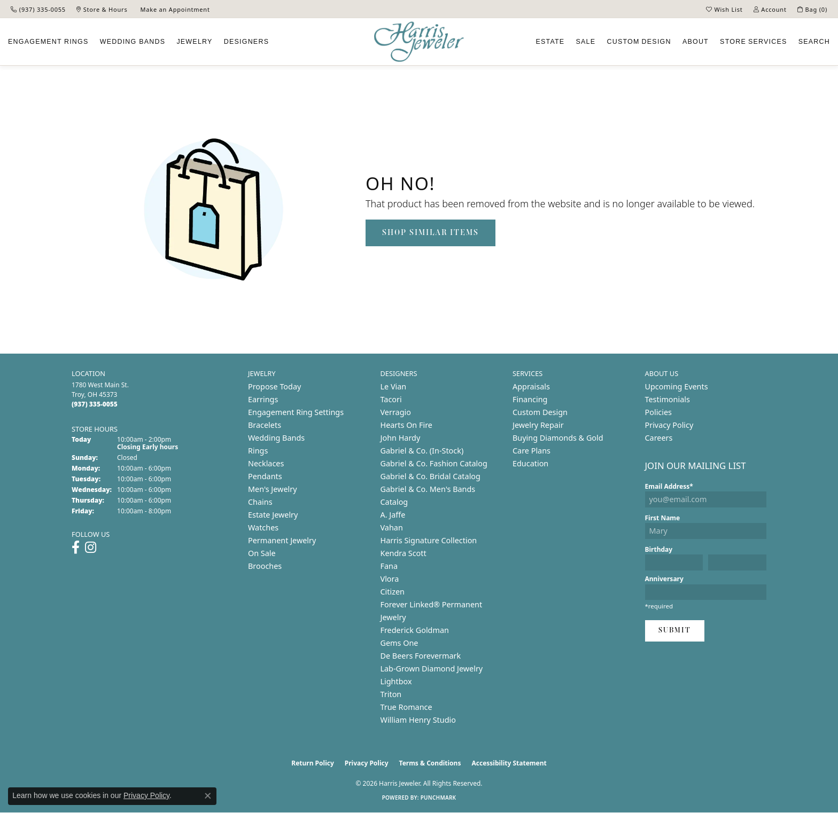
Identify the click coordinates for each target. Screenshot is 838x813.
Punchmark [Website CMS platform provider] (438, 797)
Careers (659, 438)
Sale (586, 41)
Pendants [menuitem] (265, 476)
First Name (662, 517)
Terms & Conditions (430, 763)
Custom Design (540, 412)
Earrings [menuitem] (263, 399)
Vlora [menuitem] (390, 579)
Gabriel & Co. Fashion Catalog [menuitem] (434, 463)
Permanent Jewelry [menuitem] (282, 540)
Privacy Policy (669, 425)
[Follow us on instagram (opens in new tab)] (90, 547)
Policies (658, 412)
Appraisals (531, 386)
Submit (674, 630)
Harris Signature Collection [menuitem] (429, 540)
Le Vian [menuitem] (394, 386)
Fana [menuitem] (389, 566)
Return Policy (312, 763)
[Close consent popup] (208, 796)
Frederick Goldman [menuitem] (415, 630)
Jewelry (194, 41)
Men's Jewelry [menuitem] (272, 489)
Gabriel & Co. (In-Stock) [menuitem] (422, 450)
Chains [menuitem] (260, 502)
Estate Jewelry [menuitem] (273, 515)
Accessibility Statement (508, 763)
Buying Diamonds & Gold (558, 438)
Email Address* (669, 486)
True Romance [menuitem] (406, 707)
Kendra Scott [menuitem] (403, 553)
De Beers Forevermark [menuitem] (421, 656)
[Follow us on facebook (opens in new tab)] (76, 547)
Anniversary (664, 578)
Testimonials (667, 399)
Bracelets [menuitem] (264, 425)
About (695, 41)
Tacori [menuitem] (391, 399)
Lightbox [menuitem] (396, 681)
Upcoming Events (676, 386)
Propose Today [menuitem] (274, 386)
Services (753, 41)
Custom (639, 41)
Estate (550, 41)
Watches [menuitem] (263, 527)
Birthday (659, 549)
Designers (246, 41)
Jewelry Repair (538, 425)
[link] (38, 9)
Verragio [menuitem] (396, 412)
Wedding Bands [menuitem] (276, 438)
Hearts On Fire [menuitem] (406, 425)
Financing (530, 399)
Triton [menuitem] (391, 694)
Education (530, 463)
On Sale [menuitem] (262, 553)
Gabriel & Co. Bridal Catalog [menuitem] (430, 476)
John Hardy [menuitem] (401, 438)
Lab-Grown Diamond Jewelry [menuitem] (432, 668)
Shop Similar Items (430, 233)
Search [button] (814, 41)
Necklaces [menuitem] (266, 463)
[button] (724, 9)
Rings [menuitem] (258, 450)
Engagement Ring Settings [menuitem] (296, 412)
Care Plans (531, 450)
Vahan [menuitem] (392, 527)
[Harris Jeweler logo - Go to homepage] (419, 42)
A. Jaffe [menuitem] (393, 515)
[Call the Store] (95, 404)
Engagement (48, 41)
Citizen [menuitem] (393, 592)
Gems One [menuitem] (399, 643)
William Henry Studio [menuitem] (418, 720)
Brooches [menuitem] (265, 566)
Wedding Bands (133, 41)
